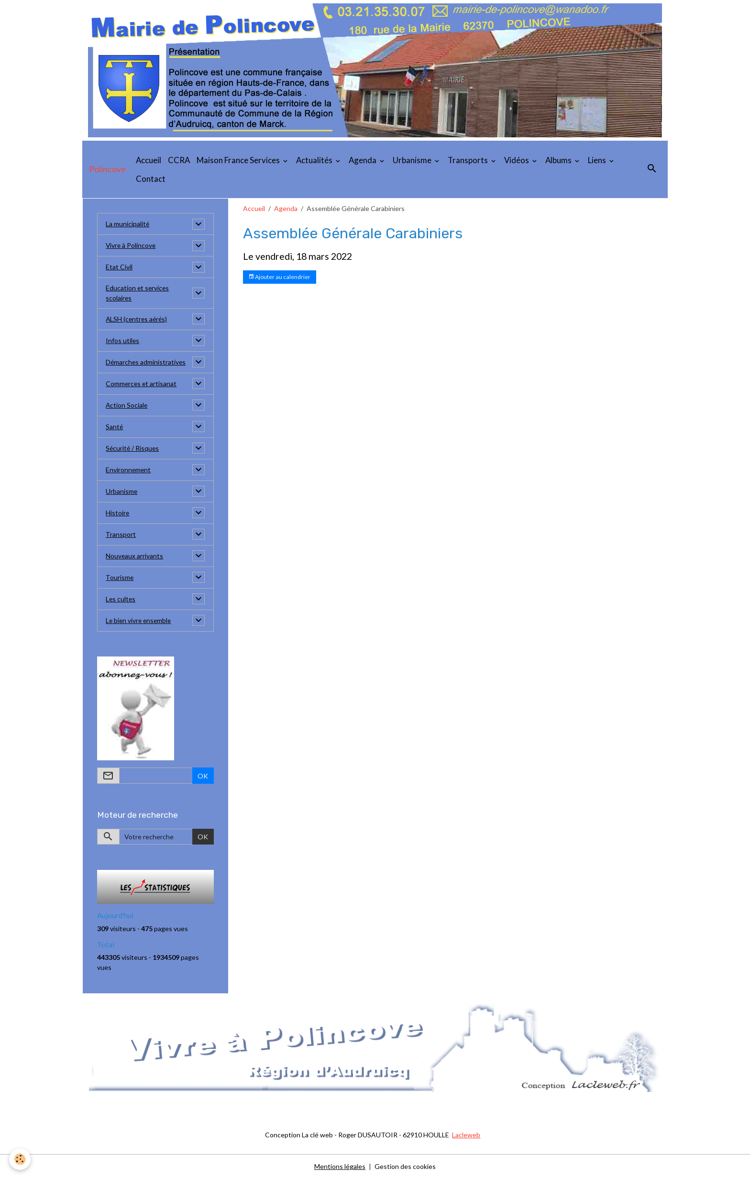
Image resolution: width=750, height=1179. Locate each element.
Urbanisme (413, 160)
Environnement (129, 470)
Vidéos (517, 160)
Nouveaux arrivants (135, 556)
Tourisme (120, 578)
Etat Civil (119, 267)
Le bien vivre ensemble (140, 621)
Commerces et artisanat (142, 384)
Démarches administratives (146, 362)
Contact (150, 179)
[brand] (107, 169)
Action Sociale (127, 405)
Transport (121, 535)
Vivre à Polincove (131, 246)
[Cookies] (20, 1159)
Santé (114, 427)
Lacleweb (466, 1135)
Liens (597, 160)
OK (203, 776)
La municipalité (128, 224)
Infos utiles (123, 341)
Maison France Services (239, 160)
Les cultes (121, 599)
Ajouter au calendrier (279, 276)
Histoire (118, 513)
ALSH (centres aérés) (137, 319)
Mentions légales (339, 1167)
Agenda (363, 160)
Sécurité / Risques (133, 449)
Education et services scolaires (138, 293)
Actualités (315, 160)
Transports (468, 160)
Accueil (148, 160)
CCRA (179, 160)
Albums (559, 160)
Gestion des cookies (405, 1167)
